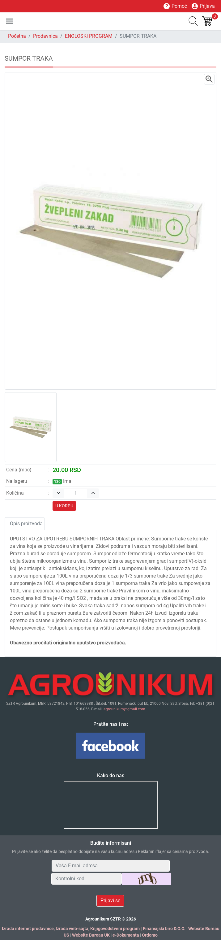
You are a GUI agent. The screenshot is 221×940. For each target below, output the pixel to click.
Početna (17, 36)
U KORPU (64, 505)
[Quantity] (75, 493)
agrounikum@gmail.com (124, 709)
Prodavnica (45, 36)
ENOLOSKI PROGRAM (89, 36)
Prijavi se (110, 900)
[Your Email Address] (111, 866)
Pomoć (175, 6)
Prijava (203, 6)
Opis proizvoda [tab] (26, 523)
